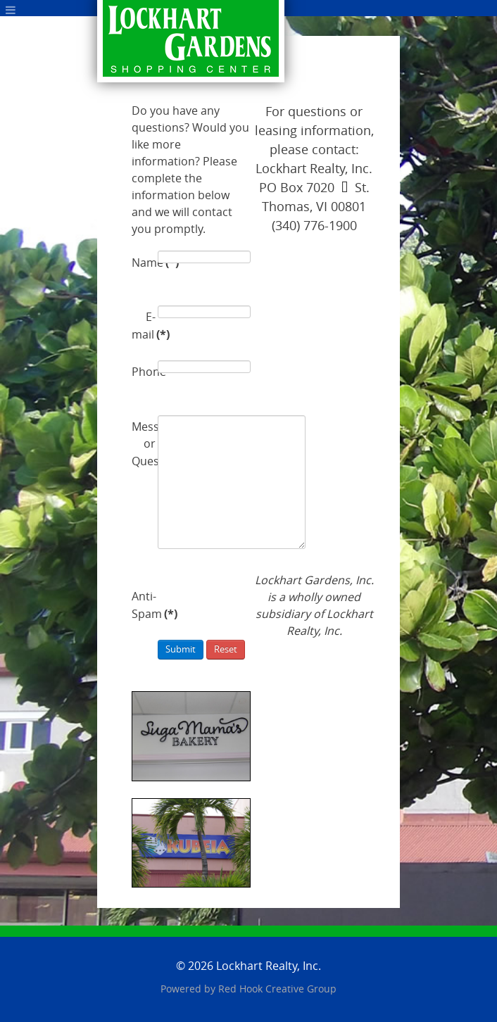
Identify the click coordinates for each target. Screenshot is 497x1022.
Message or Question (144, 444)
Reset (225, 649)
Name (144, 262)
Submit (180, 649)
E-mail (144, 326)
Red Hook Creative (277, 989)
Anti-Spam (144, 606)
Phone (144, 372)
